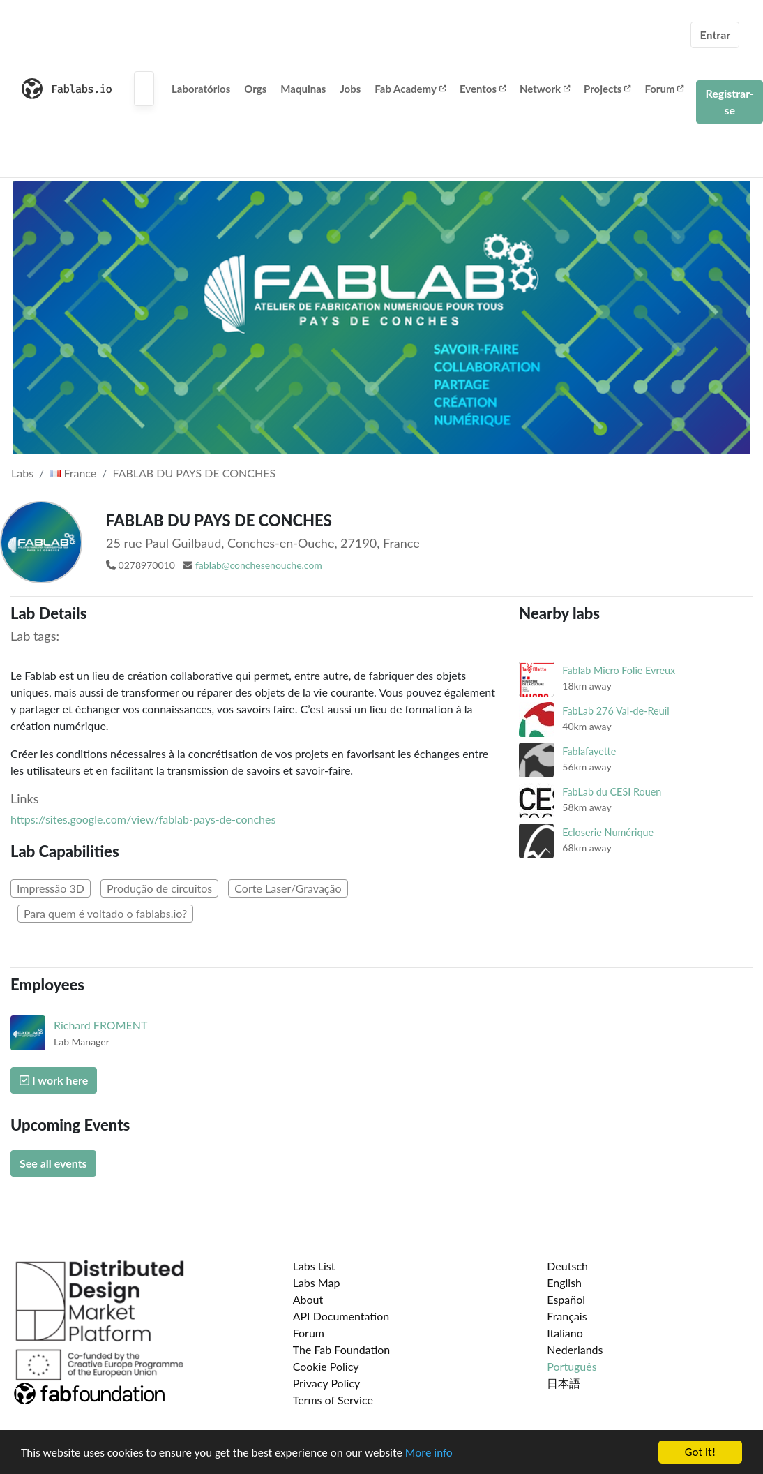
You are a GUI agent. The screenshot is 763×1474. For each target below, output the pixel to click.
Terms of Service (333, 1399)
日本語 (563, 1383)
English (564, 1282)
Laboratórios (201, 88)
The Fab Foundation (342, 1349)
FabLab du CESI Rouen (611, 792)
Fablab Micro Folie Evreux (618, 670)
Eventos (483, 88)
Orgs (255, 88)
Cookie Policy (326, 1366)
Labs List (314, 1265)
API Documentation (341, 1316)
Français (567, 1316)
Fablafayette (589, 751)
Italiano (565, 1332)
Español (566, 1299)
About (308, 1299)
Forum (663, 88)
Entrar (715, 34)
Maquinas (303, 88)
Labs (22, 472)
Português (571, 1366)
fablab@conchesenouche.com (258, 565)
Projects (607, 88)
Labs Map (316, 1282)
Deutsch (567, 1265)
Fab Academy (410, 88)
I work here (54, 1080)
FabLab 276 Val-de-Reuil (615, 711)
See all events (53, 1163)
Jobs (350, 88)
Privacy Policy (327, 1383)
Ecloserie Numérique (608, 832)
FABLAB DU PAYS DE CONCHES (194, 472)
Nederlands (575, 1349)
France (73, 472)
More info (429, 1462)
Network (545, 88)
